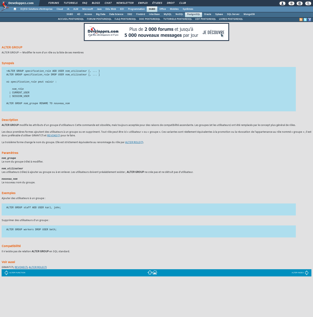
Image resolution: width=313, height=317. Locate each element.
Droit (170, 3)
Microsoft (87, 9)
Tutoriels (70, 3)
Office (162, 9)
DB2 (129, 14)
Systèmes (188, 9)
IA (68, 9)
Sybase (219, 14)
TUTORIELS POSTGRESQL (177, 19)
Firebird (140, 14)
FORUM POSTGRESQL (99, 19)
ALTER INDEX (300, 274)
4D (78, 14)
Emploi (143, 3)
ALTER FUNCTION (14, 274)
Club (182, 3)
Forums (53, 3)
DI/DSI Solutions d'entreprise (36, 9)
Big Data (100, 14)
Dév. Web (110, 9)
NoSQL (179, 14)
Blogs (95, 3)
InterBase (154, 14)
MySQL (167, 14)
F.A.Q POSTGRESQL (125, 19)
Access (88, 14)
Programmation (136, 9)
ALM (75, 9)
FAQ (84, 3)
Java (99, 9)
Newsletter (125, 3)
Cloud (59, 9)
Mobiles (174, 9)
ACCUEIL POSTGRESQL (71, 19)
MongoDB (249, 14)
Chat (108, 3)
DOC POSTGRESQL (149, 19)
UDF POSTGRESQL (205, 19)
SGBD (152, 9)
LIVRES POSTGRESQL (231, 19)
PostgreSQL (193, 14)
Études (157, 3)
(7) (53, 136)
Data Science (116, 14)
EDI (122, 9)
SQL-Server (233, 14)
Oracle (207, 14)
